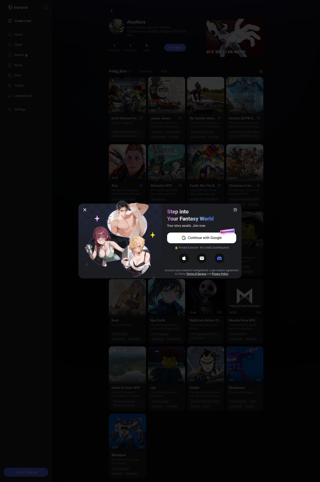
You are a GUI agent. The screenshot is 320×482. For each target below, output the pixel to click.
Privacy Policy (220, 273)
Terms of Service (196, 273)
